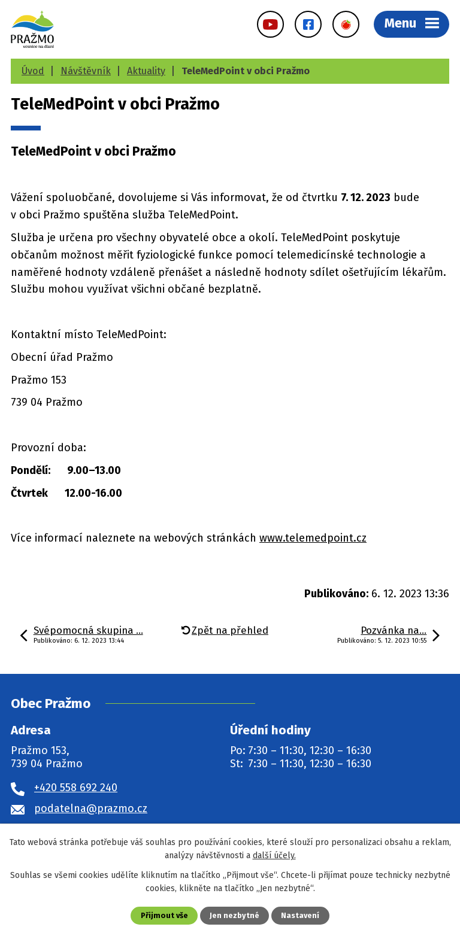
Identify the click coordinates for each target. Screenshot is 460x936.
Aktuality (146, 71)
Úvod (33, 71)
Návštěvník (85, 71)
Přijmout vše (164, 915)
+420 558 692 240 (75, 787)
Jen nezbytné (234, 915)
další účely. (274, 855)
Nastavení (300, 915)
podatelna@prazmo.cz (90, 808)
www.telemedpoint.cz (313, 538)
